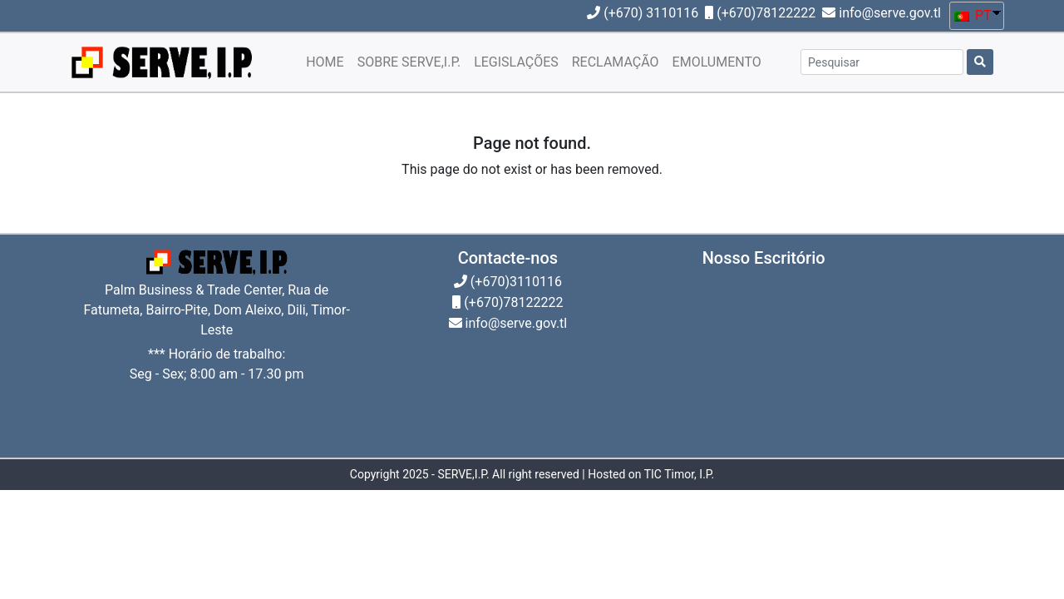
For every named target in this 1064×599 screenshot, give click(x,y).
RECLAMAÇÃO (615, 62)
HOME (324, 62)
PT (973, 15)
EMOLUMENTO (716, 62)
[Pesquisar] (881, 62)
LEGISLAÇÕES (516, 62)
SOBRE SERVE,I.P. (409, 62)
